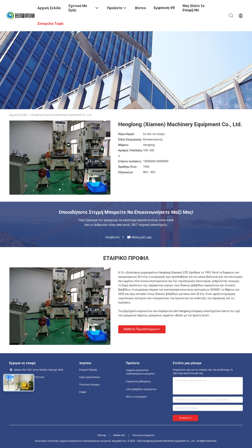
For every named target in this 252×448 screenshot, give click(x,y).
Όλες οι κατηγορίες (136, 396)
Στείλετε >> (185, 418)
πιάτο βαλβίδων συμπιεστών (141, 389)
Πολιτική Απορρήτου (143, 435)
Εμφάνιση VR (164, 8)
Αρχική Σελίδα (18, 114)
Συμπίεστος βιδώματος (138, 381)
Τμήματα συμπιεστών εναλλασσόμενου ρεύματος (140, 372)
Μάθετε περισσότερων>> (142, 329)
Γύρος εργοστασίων (89, 377)
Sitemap (102, 435)
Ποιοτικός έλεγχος (89, 384)
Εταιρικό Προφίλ (88, 369)
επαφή (82, 392)
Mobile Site (119, 435)
